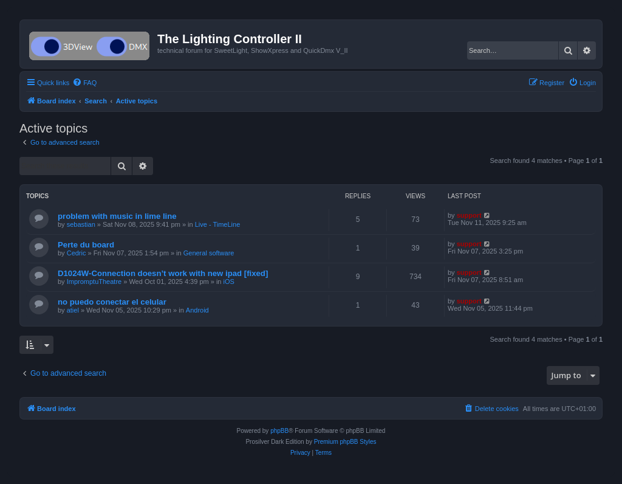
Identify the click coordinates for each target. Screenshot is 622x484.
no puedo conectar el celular (112, 301)
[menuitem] (84, 82)
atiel (73, 310)
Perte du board (86, 244)
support (469, 215)
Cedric (76, 253)
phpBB (279, 430)
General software (208, 253)
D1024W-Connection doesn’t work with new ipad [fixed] (163, 273)
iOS (229, 281)
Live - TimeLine (218, 224)
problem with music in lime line (117, 216)
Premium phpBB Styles (345, 441)
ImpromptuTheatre (94, 281)
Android (197, 310)
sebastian (81, 224)
